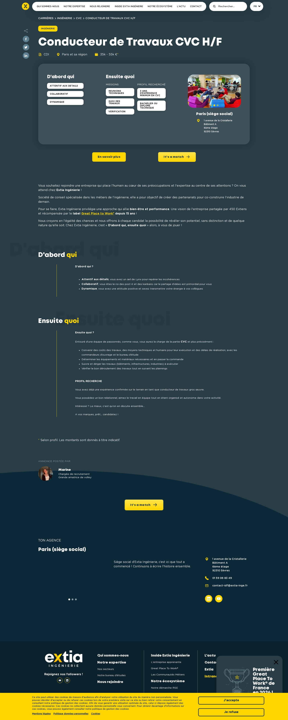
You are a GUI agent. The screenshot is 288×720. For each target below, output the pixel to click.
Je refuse (231, 712)
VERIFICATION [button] (117, 111)
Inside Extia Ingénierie (129, 6)
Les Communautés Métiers (168, 674)
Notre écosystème (160, 6)
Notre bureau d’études (111, 675)
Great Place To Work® (164, 668)
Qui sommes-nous (48, 6)
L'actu (181, 6)
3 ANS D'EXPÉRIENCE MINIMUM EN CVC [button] (150, 93)
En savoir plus (109, 157)
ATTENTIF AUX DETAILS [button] (64, 86)
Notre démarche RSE (164, 688)
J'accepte (231, 700)
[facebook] (26, 39)
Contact (196, 6)
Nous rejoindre (100, 6)
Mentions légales (41, 714)
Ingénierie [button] (48, 29)
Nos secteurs (105, 669)
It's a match (177, 156)
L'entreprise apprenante (166, 662)
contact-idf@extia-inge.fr (230, 601)
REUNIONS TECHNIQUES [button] (116, 92)
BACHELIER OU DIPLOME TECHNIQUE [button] (148, 105)
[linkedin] (26, 55)
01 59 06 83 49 (222, 593)
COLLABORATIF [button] (59, 94)
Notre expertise (74, 6)
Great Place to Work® (97, 213)
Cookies (95, 714)
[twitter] (26, 47)
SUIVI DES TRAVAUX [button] (114, 102)
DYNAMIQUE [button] (57, 102)
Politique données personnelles (70, 714)
